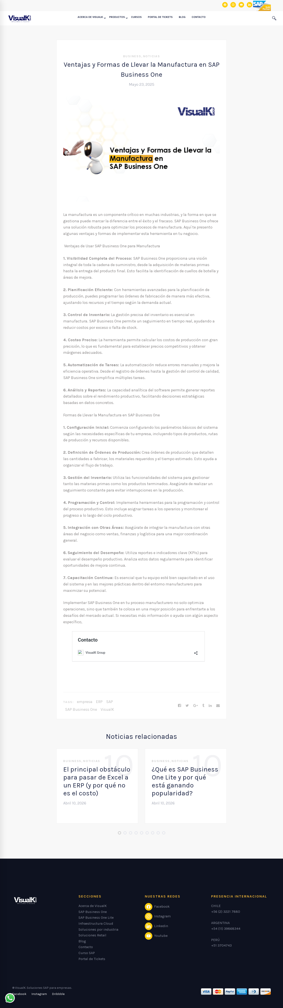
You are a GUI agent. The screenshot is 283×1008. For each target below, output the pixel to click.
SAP (109, 701)
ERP (99, 701)
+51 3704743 (221, 945)
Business (132, 56)
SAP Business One (81, 709)
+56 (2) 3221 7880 (225, 911)
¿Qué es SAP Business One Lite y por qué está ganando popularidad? (185, 781)
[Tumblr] (203, 705)
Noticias (151, 56)
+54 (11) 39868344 (225, 928)
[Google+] (195, 705)
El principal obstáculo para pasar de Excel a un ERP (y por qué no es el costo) (96, 781)
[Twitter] (187, 705)
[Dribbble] (58, 994)
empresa (84, 701)
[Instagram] (39, 994)
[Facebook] (179, 705)
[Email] (218, 705)
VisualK (107, 709)
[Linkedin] (210, 705)
